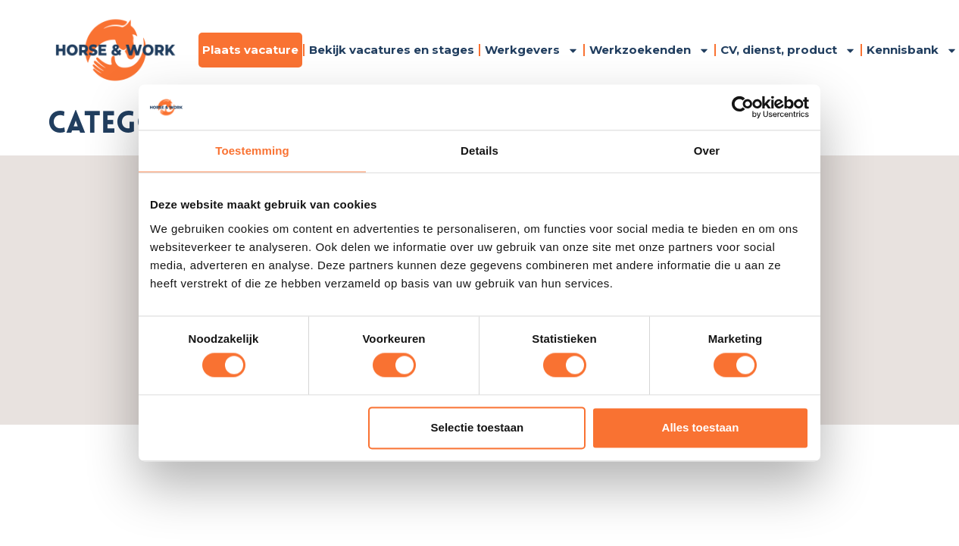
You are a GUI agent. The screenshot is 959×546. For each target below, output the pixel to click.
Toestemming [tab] (252, 150)
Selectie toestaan (477, 427)
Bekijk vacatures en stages (391, 49)
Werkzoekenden (649, 50)
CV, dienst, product (788, 50)
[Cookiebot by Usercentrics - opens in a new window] (742, 107)
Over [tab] (707, 150)
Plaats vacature (250, 49)
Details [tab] (479, 150)
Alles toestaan (700, 427)
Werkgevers (532, 50)
